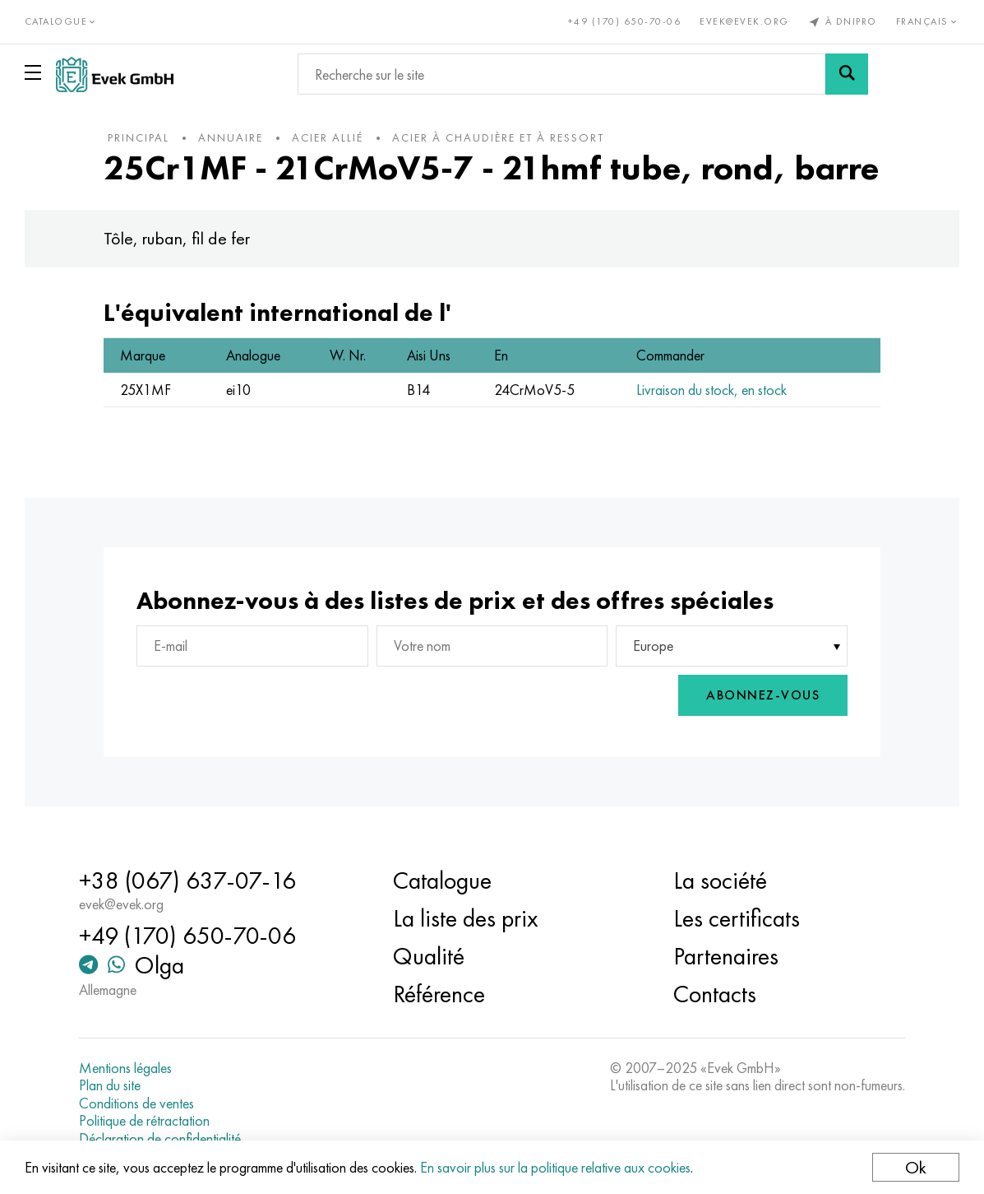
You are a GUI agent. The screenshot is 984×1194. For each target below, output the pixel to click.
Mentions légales (126, 1068)
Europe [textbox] (653, 645)
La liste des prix (465, 918)
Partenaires (725, 956)
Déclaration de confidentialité (161, 1139)
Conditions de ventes (137, 1103)
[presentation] (586, 696)
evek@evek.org (744, 21)
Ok (915, 1167)
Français (928, 21)
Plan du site (110, 1085)
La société (720, 880)
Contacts (714, 994)
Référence (439, 994)
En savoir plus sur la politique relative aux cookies (555, 1167)
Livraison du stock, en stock (711, 389)
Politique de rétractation (145, 1122)
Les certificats (736, 918)
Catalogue (442, 880)
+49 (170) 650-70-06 (624, 21)
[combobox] (731, 646)
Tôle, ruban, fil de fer (177, 238)
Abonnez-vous (762, 695)
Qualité (428, 956)
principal (139, 137)
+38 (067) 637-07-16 (188, 880)
